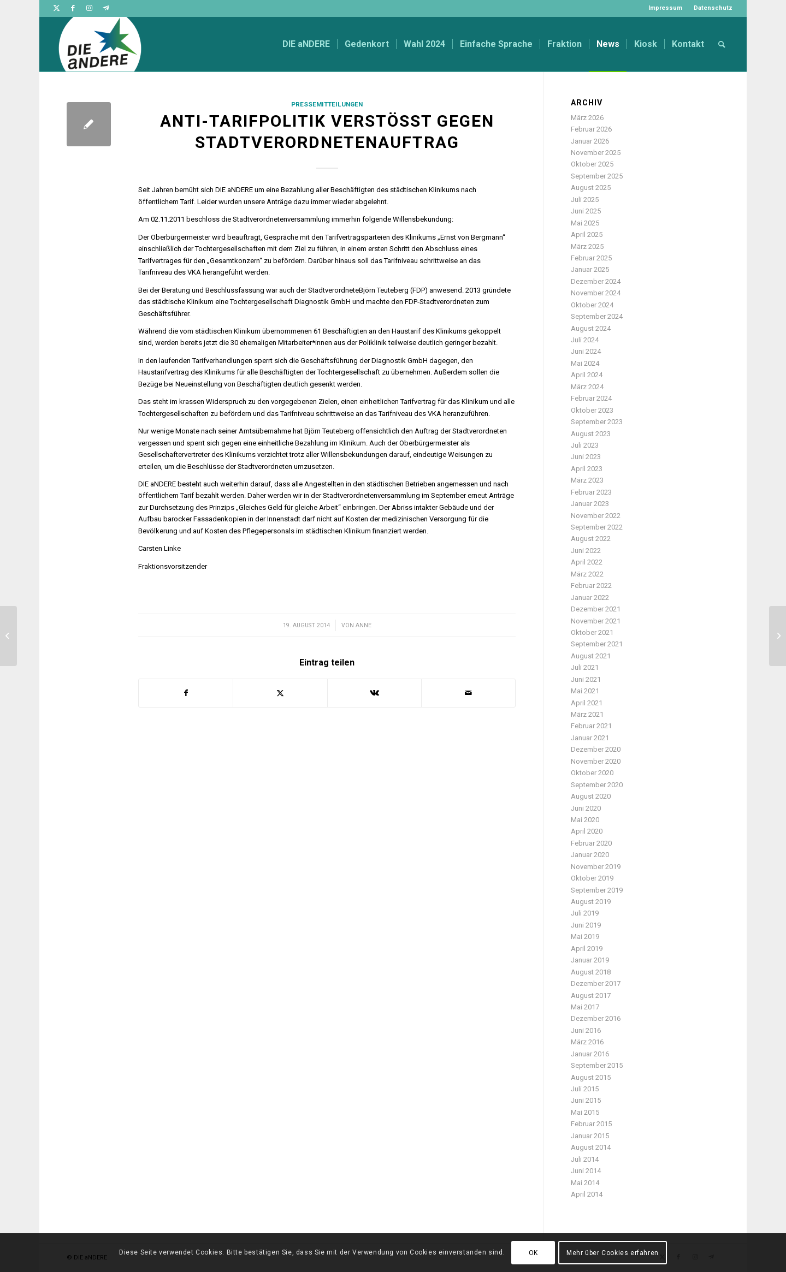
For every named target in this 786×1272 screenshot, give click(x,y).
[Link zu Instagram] (89, 8)
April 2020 (586, 831)
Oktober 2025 (592, 164)
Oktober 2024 (592, 305)
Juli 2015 (585, 1089)
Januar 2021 (590, 738)
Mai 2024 (585, 363)
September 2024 (597, 316)
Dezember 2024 (595, 281)
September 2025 (597, 176)
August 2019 (591, 901)
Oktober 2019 (592, 878)
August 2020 (591, 796)
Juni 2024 (586, 351)
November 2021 (595, 621)
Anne (363, 625)
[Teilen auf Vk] (374, 693)
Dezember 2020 (595, 749)
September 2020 (597, 785)
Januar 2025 (590, 269)
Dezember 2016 (595, 1018)
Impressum (665, 7)
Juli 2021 (585, 667)
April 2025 (586, 234)
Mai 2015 (585, 1112)
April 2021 (586, 703)
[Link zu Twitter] (56, 8)
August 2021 (591, 656)
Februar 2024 (591, 398)
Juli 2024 (585, 340)
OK (533, 1253)
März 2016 (587, 1042)
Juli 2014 (585, 1159)
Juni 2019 (586, 925)
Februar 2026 (591, 129)
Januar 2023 (590, 504)
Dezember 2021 (595, 609)
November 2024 (595, 293)
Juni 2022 (586, 550)
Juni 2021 (586, 679)
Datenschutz (713, 7)
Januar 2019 (590, 960)
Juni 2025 (586, 211)
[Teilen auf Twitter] (280, 693)
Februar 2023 (591, 492)
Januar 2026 (590, 141)
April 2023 (586, 469)
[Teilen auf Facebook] (186, 693)
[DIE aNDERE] (100, 44)
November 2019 (595, 867)
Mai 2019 (585, 936)
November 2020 (595, 761)
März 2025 (587, 246)
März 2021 (587, 714)
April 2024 (586, 375)
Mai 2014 (585, 1183)
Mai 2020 (585, 820)
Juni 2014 (586, 1171)
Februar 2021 (591, 726)
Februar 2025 (591, 258)
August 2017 (591, 995)
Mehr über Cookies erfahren (612, 1253)
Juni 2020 (586, 808)
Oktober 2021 (592, 632)
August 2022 (591, 538)
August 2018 (591, 972)
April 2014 (586, 1194)
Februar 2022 (591, 585)
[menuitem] (665, 8)
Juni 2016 (586, 1030)
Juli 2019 (585, 913)
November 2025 (595, 152)
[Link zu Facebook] (73, 8)
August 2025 (591, 187)
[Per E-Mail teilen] (468, 693)
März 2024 (587, 387)
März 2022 (587, 574)
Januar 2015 (590, 1136)
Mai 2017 (585, 1007)
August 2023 (591, 434)
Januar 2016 (590, 1054)
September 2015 (597, 1065)
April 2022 (586, 562)
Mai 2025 (585, 223)
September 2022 (597, 527)
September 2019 (597, 890)
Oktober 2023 (592, 410)
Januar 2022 (590, 597)
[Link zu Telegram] (106, 8)
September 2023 (597, 422)
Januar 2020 (590, 855)
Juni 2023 (586, 457)
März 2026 (587, 118)
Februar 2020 (591, 843)
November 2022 (595, 516)
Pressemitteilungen (327, 104)
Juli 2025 (585, 199)
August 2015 (591, 1077)
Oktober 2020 (592, 773)
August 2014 (591, 1147)
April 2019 (586, 948)
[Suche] (721, 44)
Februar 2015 (591, 1124)
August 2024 (591, 328)
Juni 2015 (586, 1100)
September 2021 (597, 644)
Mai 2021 (585, 691)
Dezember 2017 (595, 983)
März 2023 (587, 480)
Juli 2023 (585, 445)
